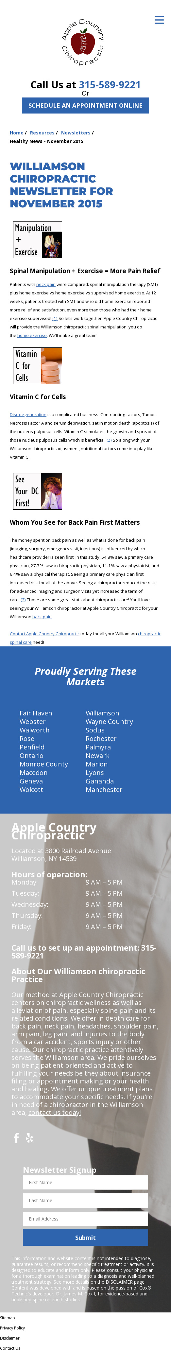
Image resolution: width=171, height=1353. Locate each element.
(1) (55, 318)
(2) (109, 440)
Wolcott (31, 789)
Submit (85, 1237)
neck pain (46, 284)
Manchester (104, 789)
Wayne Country (109, 721)
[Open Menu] (159, 20)
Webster (33, 721)
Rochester (101, 738)
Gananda (100, 781)
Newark (98, 755)
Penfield (32, 747)
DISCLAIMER (119, 1282)
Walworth (35, 730)
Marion (97, 764)
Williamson (102, 713)
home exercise (32, 335)
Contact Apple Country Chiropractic (44, 634)
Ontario (31, 755)
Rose (27, 738)
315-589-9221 (110, 84)
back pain (42, 617)
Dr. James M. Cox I (75, 1294)
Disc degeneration (28, 414)
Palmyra (98, 747)
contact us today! (54, 1112)
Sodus (95, 730)
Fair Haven (36, 713)
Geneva (31, 781)
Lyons (95, 772)
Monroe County (44, 764)
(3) (23, 600)
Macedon (34, 772)
